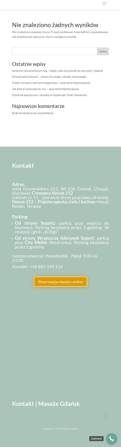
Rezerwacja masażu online (60, 281)
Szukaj (103, 51)
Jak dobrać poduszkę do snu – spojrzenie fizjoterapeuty (45, 89)
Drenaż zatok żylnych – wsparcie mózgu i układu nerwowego (49, 76)
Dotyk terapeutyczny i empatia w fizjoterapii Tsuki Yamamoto (49, 95)
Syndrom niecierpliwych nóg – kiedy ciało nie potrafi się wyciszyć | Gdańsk (57, 70)
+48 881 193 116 (46, 266)
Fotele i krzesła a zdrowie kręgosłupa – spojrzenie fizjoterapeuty (51, 82)
